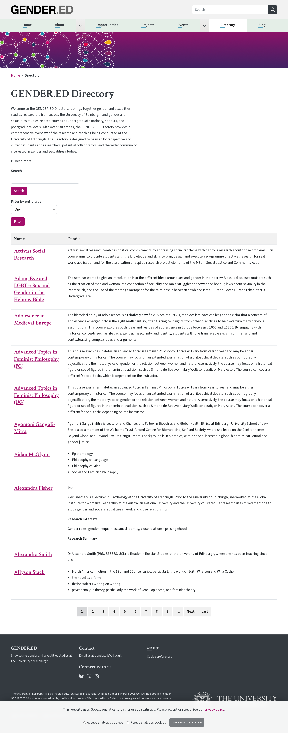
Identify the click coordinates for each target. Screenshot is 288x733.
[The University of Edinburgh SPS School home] (53, 9)
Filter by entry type (26, 201)
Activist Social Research (29, 254)
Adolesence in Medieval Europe (33, 319)
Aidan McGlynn (32, 454)
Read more (23, 161)
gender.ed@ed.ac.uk (108, 655)
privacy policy (214, 709)
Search (16, 170)
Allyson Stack (29, 572)
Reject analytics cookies (146, 722)
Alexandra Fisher (33, 487)
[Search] (230, 9)
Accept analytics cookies (103, 722)
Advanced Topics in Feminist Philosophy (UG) (36, 394)
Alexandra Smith (33, 554)
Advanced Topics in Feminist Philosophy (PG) (36, 358)
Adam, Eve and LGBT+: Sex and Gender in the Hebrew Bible (32, 289)
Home (15, 75)
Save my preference (187, 722)
